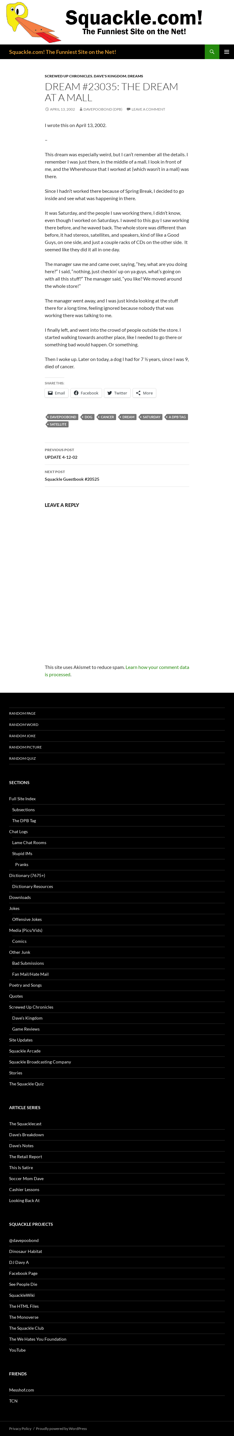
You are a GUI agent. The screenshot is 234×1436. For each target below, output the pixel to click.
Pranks (21, 864)
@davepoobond (24, 1240)
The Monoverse (23, 1317)
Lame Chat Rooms (29, 842)
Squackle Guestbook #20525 (117, 475)
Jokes (14, 908)
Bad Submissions (28, 963)
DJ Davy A (19, 1262)
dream (128, 417)
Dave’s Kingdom (27, 1017)
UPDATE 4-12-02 (117, 453)
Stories (15, 1072)
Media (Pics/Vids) (25, 930)
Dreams (135, 76)
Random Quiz (22, 758)
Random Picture (25, 747)
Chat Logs (18, 831)
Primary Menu (226, 51)
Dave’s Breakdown (26, 1134)
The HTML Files (24, 1306)
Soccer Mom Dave (26, 1178)
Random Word (23, 724)
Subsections (23, 809)
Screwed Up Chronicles (68, 76)
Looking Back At (24, 1200)
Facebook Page (23, 1273)
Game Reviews (26, 1028)
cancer (107, 417)
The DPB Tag (24, 820)
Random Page (22, 713)
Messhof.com (21, 1389)
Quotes (16, 996)
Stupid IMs (22, 853)
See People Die (23, 1284)
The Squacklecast (25, 1123)
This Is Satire (21, 1167)
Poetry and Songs (25, 985)
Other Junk (19, 952)
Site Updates (21, 1039)
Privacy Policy (20, 1428)
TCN (13, 1400)
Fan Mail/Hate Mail (30, 974)
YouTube (17, 1350)
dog (88, 417)
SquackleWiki (22, 1295)
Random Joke (22, 736)
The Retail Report (25, 1156)
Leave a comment (148, 109)
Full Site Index (22, 798)
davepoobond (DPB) (102, 109)
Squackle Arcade (25, 1050)
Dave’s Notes (21, 1145)
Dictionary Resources (32, 886)
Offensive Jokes (27, 919)
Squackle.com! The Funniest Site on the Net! (62, 51)
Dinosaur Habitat (25, 1251)
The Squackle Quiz (26, 1083)
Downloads (20, 897)
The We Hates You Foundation (37, 1339)
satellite (58, 424)
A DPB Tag (177, 417)
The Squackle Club (26, 1328)
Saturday (151, 417)
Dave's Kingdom (110, 76)
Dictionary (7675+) (27, 875)
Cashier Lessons (24, 1189)
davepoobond (63, 417)
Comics (19, 941)
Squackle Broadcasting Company (40, 1061)
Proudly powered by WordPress (61, 1428)
